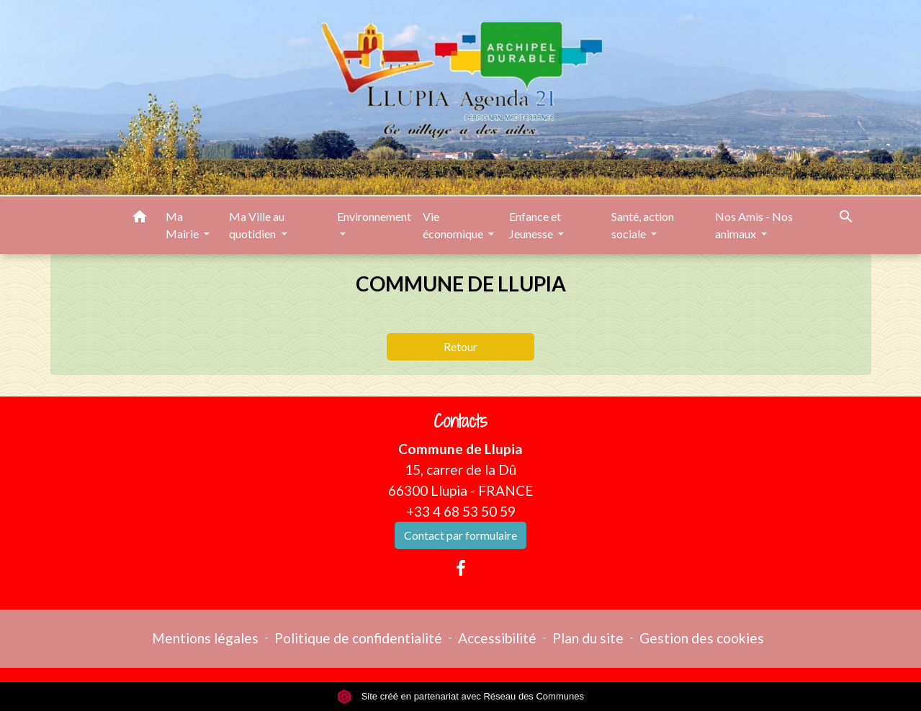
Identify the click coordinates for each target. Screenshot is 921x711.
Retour (460, 346)
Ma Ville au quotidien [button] (256, 224)
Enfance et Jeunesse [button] (535, 224)
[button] (140, 218)
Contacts (460, 421)
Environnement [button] (374, 216)
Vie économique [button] (454, 224)
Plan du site (588, 638)
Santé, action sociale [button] (642, 224)
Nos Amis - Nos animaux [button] (754, 224)
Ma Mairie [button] (183, 224)
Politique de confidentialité (358, 638)
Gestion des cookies (701, 638)
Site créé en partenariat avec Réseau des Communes (460, 696)
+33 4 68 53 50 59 (461, 511)
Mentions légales (205, 638)
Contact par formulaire (460, 535)
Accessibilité (497, 638)
